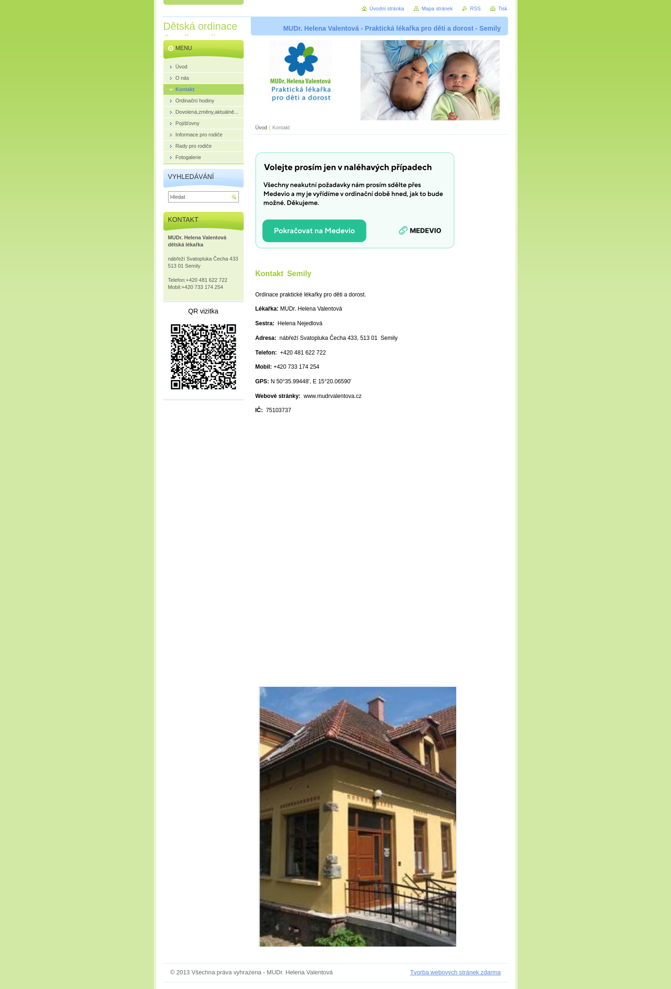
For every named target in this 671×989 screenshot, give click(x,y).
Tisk (503, 8)
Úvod (261, 127)
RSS (475, 8)
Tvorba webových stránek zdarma (455, 972)
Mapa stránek (437, 8)
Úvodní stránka (387, 8)
